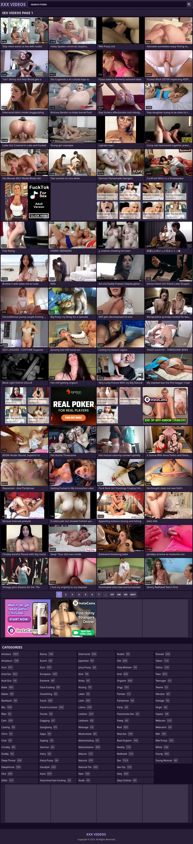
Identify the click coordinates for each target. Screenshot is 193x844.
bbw (6, 714)
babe (7, 687)
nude (84, 780)
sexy (123, 773)
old (122, 660)
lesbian (86, 714)
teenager (163, 680)
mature (85, 754)
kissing (85, 687)
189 (125, 594)
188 (119, 594)
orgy (123, 687)
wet (161, 734)
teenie (162, 687)
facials (46, 714)
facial (46, 700)
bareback (9, 700)
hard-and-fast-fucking (55, 780)
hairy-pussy (49, 760)
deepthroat (11, 767)
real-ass (125, 734)
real (123, 727)
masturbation (89, 747)
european (49, 674)
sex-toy (124, 767)
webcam (163, 720)
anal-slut (9, 680)
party (123, 707)
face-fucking (50, 687)
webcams (163, 727)
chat (6, 740)
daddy (7, 754)
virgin (161, 707)
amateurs (10, 660)
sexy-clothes (127, 780)
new (84, 773)
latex (84, 694)
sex (123, 760)
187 (112, 594)
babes (7, 694)
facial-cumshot (52, 707)
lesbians (86, 720)
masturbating (89, 740)
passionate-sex (128, 714)
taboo (162, 660)
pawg (123, 720)
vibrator (162, 694)
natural (86, 760)
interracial (87, 654)
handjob (48, 767)
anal (7, 667)
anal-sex (9, 674)
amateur (10, 654)
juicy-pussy (87, 667)
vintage (162, 700)
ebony (47, 654)
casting (8, 727)
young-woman (166, 760)
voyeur (162, 714)
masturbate (87, 734)
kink (83, 674)
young (162, 754)
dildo (7, 780)
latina (85, 707)
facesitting (49, 694)
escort (46, 660)
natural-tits (88, 767)
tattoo (162, 667)
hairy (46, 754)
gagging (47, 720)
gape (46, 734)
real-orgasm (127, 740)
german (47, 747)
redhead (125, 754)
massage (86, 727)
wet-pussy (164, 740)
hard (46, 773)
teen (161, 674)
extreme (47, 680)
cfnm (7, 734)
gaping (47, 740)
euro (46, 667)
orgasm (125, 680)
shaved (162, 654)
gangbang (49, 727)
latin (84, 700)
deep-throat (11, 760)
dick (7, 773)
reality (124, 747)
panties (124, 694)
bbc (6, 707)
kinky (84, 680)
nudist (123, 654)
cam (7, 720)
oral (123, 674)
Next (133, 594)
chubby (8, 747)
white (162, 747)
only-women (127, 667)
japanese (86, 660)
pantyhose (126, 700)
